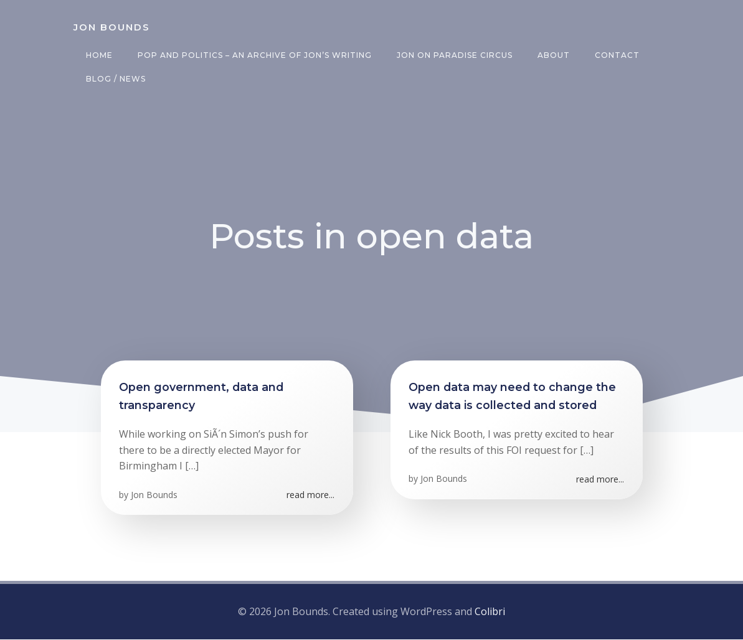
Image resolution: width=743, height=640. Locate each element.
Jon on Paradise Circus (454, 55)
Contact (616, 55)
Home (98, 55)
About (553, 55)
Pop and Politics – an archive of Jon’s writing (254, 55)
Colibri (490, 612)
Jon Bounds (154, 496)
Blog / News (115, 78)
